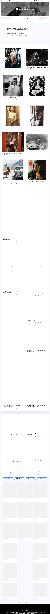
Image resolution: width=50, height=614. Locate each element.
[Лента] (37, 1)
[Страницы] (34, 1)
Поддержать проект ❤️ (25, 606)
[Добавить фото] (39, 1)
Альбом (28, 22)
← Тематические (7, 18)
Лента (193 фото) (23, 22)
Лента (7, 478)
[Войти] (44, 1)
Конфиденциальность (25, 610)
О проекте (25, 605)
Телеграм (42, 478)
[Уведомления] (41, 1)
